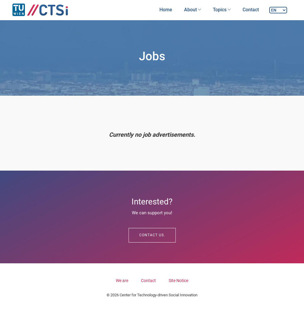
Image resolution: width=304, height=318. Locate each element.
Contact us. (152, 235)
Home (165, 9)
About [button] (192, 9)
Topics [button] (222, 9)
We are (122, 280)
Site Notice (178, 280)
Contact (251, 9)
